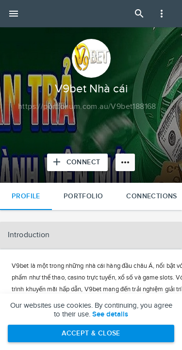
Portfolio (83, 196)
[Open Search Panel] (139, 13)
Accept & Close (91, 333)
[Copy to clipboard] (87, 107)
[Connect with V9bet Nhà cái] (77, 162)
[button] (91, 235)
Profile (26, 196)
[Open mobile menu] (13, 13)
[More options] (125, 162)
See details (110, 314)
